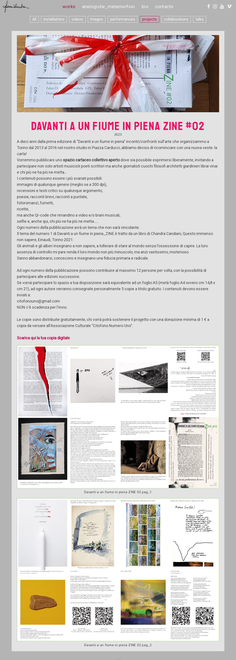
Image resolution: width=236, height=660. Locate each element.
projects (149, 19)
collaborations (176, 19)
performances (122, 19)
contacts (164, 6)
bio (145, 6)
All (34, 19)
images (96, 19)
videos (77, 19)
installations (53, 19)
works (69, 6)
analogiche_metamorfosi (108, 6)
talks (199, 19)
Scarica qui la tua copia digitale (43, 338)
